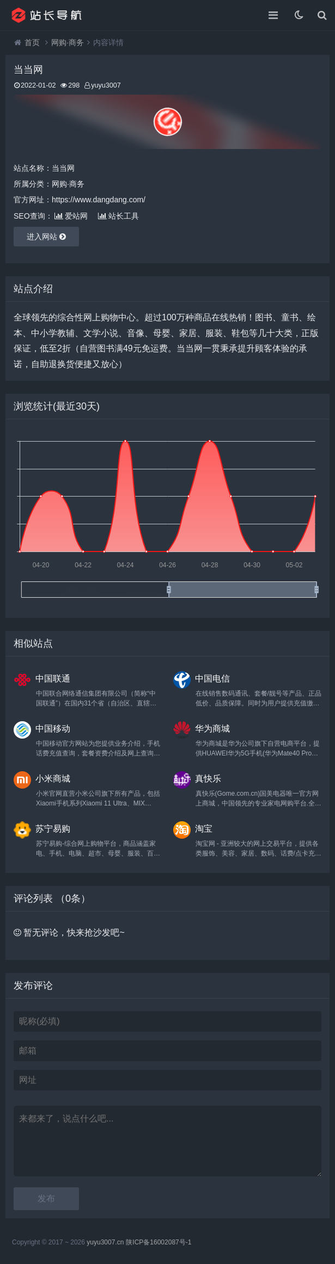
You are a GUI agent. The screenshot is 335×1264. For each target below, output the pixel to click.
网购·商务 (67, 42)
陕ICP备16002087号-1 (158, 1242)
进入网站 (46, 236)
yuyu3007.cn (105, 1242)
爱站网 (71, 216)
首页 (32, 42)
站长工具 (118, 216)
